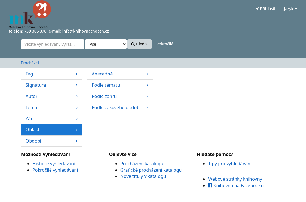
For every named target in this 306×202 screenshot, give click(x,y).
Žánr (52, 118)
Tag (52, 74)
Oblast (52, 130)
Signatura (52, 85)
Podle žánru (120, 96)
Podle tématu (120, 85)
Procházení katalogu (141, 163)
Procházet (30, 62)
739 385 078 (35, 31)
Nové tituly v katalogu (143, 176)
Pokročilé (164, 44)
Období (52, 141)
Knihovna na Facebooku (236, 185)
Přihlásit (265, 8)
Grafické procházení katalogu (151, 170)
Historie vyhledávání (53, 163)
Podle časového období (120, 107)
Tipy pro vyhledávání (229, 163)
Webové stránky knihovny (235, 179)
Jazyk (290, 8)
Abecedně (120, 74)
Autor (52, 96)
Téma (52, 107)
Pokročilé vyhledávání (55, 170)
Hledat (139, 44)
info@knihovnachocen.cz (85, 31)
